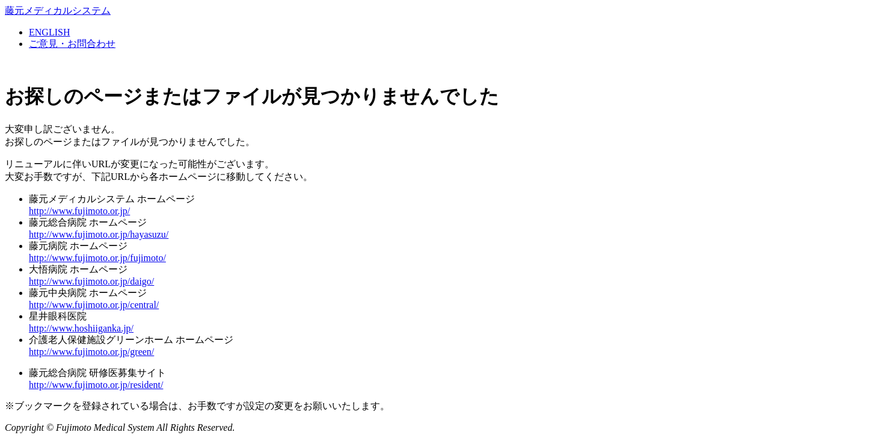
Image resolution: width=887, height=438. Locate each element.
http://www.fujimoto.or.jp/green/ (91, 352)
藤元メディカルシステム (58, 10)
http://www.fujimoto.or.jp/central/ (94, 305)
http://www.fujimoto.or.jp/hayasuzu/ (98, 234)
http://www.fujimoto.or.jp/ (79, 211)
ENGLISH (49, 32)
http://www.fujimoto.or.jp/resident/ (96, 385)
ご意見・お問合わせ (72, 44)
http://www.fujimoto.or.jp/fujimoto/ (97, 258)
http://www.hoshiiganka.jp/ (81, 328)
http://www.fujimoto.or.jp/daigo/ (91, 281)
